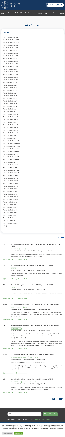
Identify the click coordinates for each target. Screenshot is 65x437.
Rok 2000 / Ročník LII (10, 106)
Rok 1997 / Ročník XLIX (10, 114)
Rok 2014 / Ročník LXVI (10, 69)
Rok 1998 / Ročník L (9, 111)
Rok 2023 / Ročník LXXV (11, 45)
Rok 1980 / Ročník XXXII (11, 159)
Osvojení (13, 268)
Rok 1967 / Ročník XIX (10, 194)
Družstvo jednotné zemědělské (18, 357)
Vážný (5, 226)
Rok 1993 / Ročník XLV (10, 125)
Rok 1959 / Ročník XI (9, 215)
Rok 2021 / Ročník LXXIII (11, 50)
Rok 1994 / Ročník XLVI (10, 122)
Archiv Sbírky (33, 13)
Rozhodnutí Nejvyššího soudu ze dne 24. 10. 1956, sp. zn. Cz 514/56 (32, 354)
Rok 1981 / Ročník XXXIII (11, 157)
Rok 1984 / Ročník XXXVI (11, 149)
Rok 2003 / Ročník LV (10, 98)
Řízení (23, 249)
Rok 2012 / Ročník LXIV (10, 74)
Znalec (13, 287)
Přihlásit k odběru (50, 414)
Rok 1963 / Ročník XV (10, 204)
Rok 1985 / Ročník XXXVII (11, 146)
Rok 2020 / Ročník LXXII (11, 53)
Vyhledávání (18, 12)
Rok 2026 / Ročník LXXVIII (11, 37)
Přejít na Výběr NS (55, 5)
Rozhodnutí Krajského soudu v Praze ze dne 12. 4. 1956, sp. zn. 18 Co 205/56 (35, 304)
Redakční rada (47, 13)
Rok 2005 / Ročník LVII (10, 93)
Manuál (27, 12)
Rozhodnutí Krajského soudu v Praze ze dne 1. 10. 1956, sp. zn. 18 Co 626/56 (35, 325)
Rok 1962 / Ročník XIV (10, 207)
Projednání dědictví (16, 328)
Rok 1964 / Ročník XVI (10, 202)
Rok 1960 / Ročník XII (10, 212)
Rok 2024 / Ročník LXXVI (11, 42)
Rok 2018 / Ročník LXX (10, 58)
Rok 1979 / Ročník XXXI (10, 162)
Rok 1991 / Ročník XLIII (10, 130)
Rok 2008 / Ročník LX (10, 85)
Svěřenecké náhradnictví (30, 382)
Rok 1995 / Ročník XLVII (11, 119)
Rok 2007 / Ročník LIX (10, 87)
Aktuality (10, 12)
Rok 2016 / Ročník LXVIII (11, 64)
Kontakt (55, 12)
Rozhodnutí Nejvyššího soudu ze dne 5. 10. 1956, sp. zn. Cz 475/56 (32, 285)
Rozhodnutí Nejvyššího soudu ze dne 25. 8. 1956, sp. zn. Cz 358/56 (32, 265)
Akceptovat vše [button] (18, 433)
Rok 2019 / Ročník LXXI (10, 56)
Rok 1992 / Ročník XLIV (10, 127)
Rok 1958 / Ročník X (9, 218)
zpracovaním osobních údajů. (42, 419)
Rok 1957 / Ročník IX (9, 220)
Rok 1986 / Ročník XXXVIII (11, 143)
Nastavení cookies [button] (7, 433)
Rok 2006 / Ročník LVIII (10, 90)
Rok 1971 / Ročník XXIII (10, 183)
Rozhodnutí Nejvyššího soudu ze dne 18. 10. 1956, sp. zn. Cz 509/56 (32, 379)
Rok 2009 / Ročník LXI (10, 82)
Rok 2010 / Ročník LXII (10, 79)
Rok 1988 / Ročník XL (10, 138)
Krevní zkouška (15, 249)
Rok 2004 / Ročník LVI (10, 95)
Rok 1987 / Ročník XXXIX (11, 141)
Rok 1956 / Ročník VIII (10, 223)
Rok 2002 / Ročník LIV (10, 101)
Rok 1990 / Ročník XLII (10, 133)
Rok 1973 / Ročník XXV (10, 178)
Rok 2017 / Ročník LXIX (10, 61)
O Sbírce (40, 13)
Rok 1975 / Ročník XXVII (11, 173)
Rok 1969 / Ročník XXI (10, 188)
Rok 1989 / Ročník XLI (10, 135)
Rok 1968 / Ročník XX (10, 191)
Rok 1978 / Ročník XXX (10, 165)
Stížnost (19, 307)
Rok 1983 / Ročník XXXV (11, 151)
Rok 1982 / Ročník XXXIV (11, 154)
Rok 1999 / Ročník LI (9, 109)
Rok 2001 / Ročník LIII (10, 103)
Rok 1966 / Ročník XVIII (10, 196)
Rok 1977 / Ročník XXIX (10, 167)
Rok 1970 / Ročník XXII (10, 186)
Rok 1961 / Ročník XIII (10, 210)
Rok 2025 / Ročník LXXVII (11, 40)
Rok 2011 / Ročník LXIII (10, 77)
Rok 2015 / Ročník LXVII (11, 66)
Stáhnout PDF (8, 259)
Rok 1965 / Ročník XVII (10, 199)
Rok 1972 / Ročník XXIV (10, 180)
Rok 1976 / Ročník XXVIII (11, 170)
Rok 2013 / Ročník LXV (10, 72)
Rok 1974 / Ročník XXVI (10, 175)
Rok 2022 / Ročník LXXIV (11, 48)
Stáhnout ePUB (21, 259)
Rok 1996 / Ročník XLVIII (11, 117)
